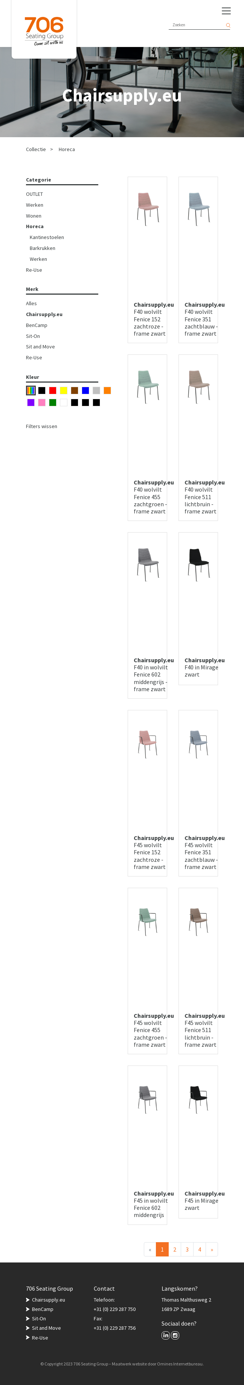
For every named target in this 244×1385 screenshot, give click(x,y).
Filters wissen (41, 426)
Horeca (67, 149)
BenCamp (36, 325)
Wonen (33, 215)
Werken (34, 204)
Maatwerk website (129, 1364)
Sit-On (33, 336)
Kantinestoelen (47, 237)
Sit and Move (40, 346)
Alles (31, 303)
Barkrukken (42, 248)
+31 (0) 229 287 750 (115, 1309)
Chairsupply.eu (44, 314)
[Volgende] (212, 1249)
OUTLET (34, 194)
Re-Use (34, 269)
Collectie (36, 149)
